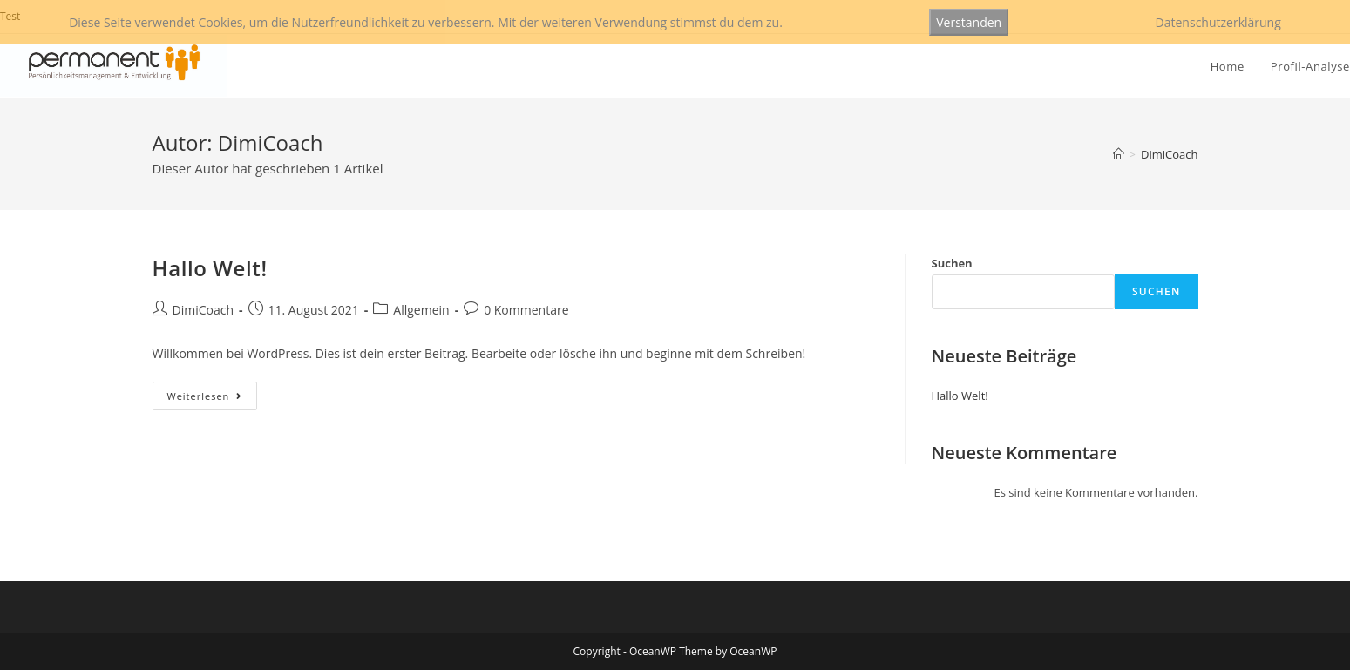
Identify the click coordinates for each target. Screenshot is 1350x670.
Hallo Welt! (210, 268)
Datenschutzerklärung (1218, 22)
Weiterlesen (212, 399)
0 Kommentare (526, 309)
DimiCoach (203, 309)
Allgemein (421, 309)
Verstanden (968, 22)
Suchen (952, 263)
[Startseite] (1118, 154)
